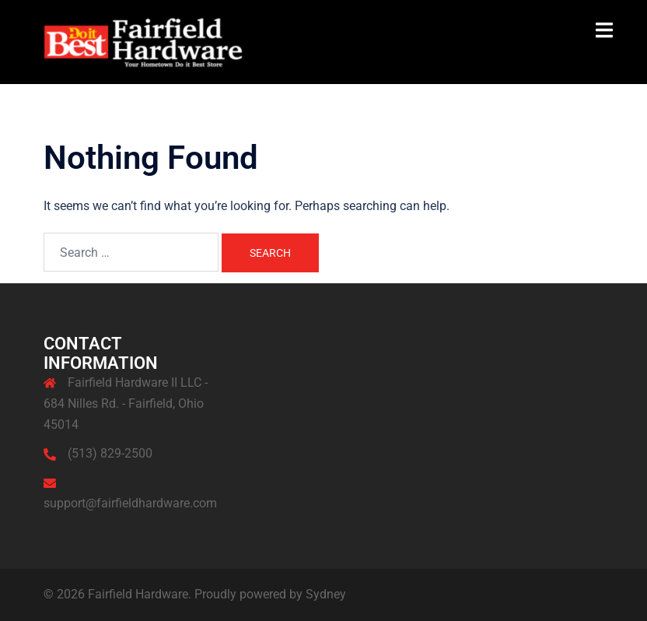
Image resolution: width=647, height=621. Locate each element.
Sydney (326, 594)
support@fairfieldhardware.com (130, 503)
